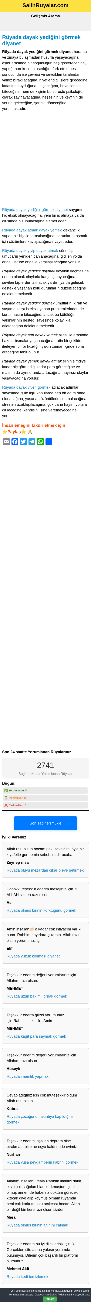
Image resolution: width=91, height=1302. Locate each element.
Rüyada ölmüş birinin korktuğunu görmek (41, 910)
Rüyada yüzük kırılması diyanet (33, 956)
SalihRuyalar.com (46, 5)
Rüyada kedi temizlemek (27, 1277)
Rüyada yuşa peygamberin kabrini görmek (42, 1162)
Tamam (49, 1299)
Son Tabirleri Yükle (45, 823)
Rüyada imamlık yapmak (27, 1076)
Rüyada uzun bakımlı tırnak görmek (37, 996)
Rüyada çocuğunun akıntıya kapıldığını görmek (40, 1119)
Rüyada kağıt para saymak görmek (36, 1036)
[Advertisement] (45, 160)
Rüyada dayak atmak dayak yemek (32, 230)
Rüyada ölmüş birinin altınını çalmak (37, 1225)
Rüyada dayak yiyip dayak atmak (30, 251)
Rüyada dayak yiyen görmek (26, 387)
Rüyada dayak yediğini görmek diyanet (35, 210)
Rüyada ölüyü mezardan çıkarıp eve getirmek (45, 870)
